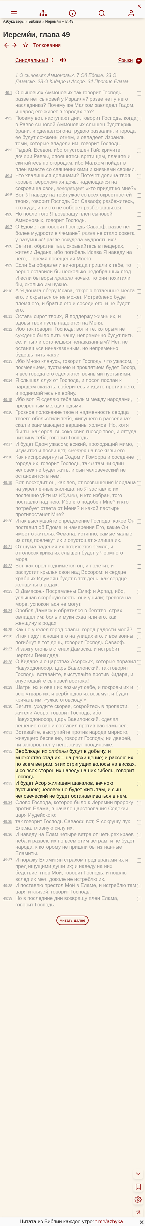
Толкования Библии (31, 1164)
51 (109, 1127)
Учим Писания (25, 1204)
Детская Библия (27, 1220)
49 (76, 1127)
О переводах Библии (33, 1148)
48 (60, 1127)
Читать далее (73, 798)
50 (93, 1127)
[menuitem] (14, 5)
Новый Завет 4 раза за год (39, 1184)
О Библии (19, 1141)
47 (43, 1127)
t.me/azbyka (109, 1213)
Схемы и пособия (29, 1196)
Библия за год (24, 1176)
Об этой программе (31, 1156)
